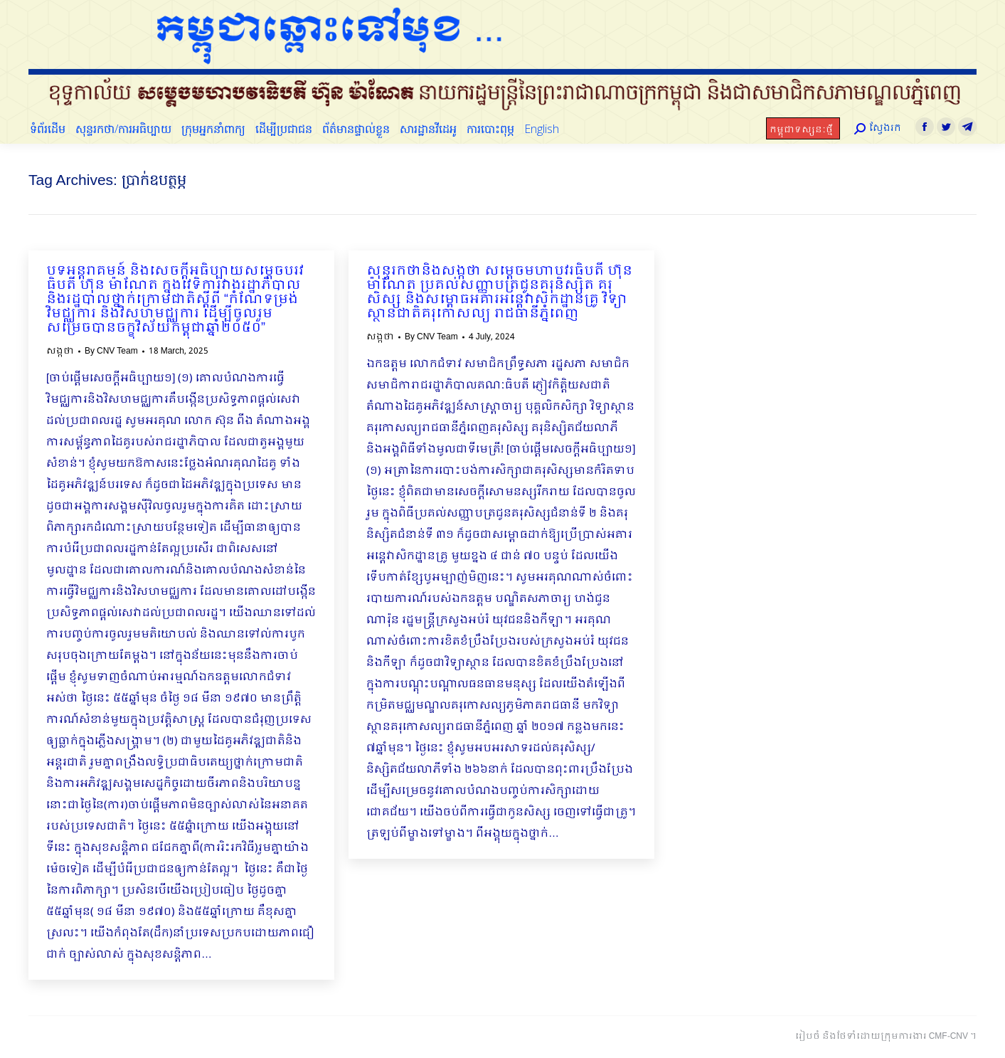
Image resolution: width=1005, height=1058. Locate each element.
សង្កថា (60, 351)
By (111, 351)
